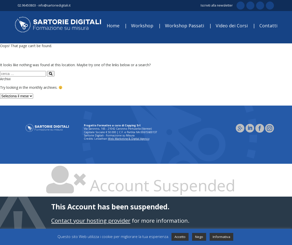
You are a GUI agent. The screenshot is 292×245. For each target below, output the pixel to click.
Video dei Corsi (232, 26)
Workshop (142, 26)
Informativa (221, 236)
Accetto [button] (180, 236)
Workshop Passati (184, 26)
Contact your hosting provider (90, 220)
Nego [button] (199, 236)
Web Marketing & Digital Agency (128, 138)
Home (113, 26)
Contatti (268, 26)
